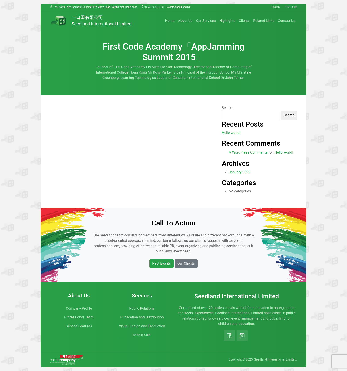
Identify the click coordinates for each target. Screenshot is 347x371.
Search (227, 108)
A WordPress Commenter (249, 152)
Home (169, 21)
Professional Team (79, 317)
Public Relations (141, 308)
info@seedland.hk (178, 6)
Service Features (79, 326)
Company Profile (79, 308)
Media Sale (142, 335)
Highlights (227, 21)
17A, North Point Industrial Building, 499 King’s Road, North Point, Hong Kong (93, 6)
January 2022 (239, 172)
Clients (244, 21)
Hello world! (231, 133)
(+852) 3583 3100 (152, 6)
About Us (185, 21)
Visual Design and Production (142, 326)
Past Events (161, 263)
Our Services (206, 21)
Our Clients (186, 263)
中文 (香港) (291, 7)
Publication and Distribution (142, 317)
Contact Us (286, 21)
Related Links (263, 21)
